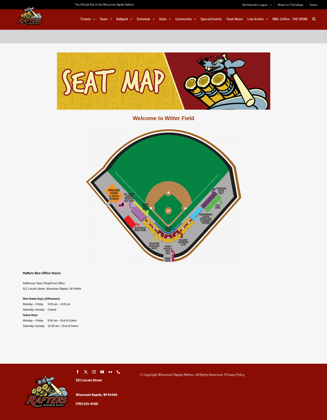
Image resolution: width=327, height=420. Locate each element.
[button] (314, 18)
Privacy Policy (235, 374)
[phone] (118, 372)
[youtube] (102, 372)
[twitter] (86, 372)
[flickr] (110, 372)
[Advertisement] (163, 347)
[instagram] (94, 372)
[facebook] (77, 372)
